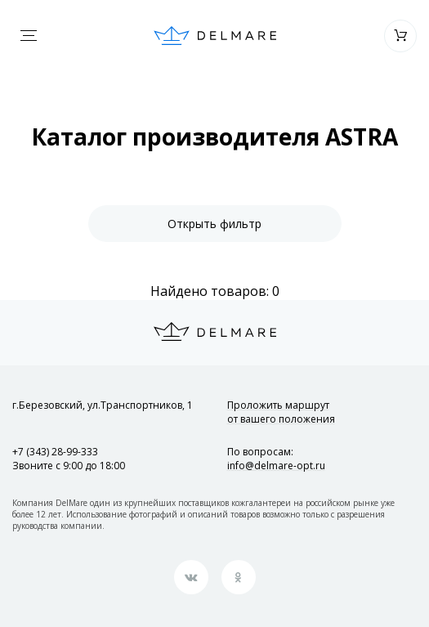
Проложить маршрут (281, 412)
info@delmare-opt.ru (276, 465)
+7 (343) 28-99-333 (55, 452)
